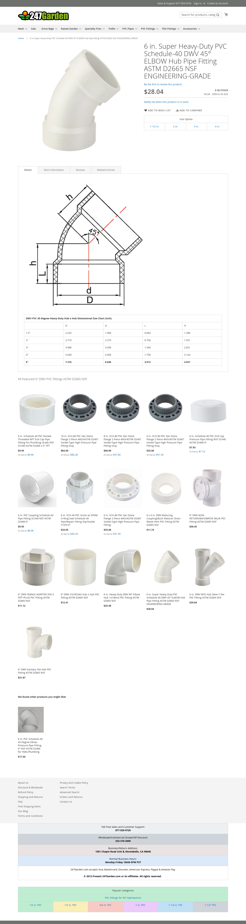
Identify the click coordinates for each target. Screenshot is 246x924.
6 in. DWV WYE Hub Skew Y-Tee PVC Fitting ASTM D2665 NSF (206, 596)
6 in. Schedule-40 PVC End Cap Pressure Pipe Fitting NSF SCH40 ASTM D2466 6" (207, 439)
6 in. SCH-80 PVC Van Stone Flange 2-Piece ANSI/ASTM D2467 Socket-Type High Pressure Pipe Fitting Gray (165, 440)
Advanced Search (69, 792)
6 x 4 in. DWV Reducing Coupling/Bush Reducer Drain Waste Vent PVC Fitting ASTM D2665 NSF (163, 520)
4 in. (217, 126)
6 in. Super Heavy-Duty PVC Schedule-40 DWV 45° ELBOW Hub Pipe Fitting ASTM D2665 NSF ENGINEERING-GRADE (166, 599)
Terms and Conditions (30, 815)
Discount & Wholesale (30, 787)
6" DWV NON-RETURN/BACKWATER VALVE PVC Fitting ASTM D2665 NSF (207, 518)
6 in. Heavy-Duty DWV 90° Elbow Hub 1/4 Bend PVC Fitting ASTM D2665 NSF (122, 597)
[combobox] (201, 14)
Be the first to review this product (163, 84)
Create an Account (217, 3)
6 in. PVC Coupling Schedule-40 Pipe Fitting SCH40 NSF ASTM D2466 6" (35, 518)
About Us (23, 782)
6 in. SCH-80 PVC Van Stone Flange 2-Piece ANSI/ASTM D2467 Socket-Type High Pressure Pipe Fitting (122, 520)
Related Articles (106, 169)
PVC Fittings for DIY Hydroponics (123, 897)
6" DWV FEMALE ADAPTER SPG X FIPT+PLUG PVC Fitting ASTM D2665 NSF (36, 597)
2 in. (175, 126)
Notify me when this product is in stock (166, 101)
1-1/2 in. (154, 126)
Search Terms (67, 787)
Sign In (198, 3)
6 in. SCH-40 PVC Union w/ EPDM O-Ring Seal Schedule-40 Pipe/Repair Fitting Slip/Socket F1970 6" (79, 520)
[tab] (28, 170)
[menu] (123, 29)
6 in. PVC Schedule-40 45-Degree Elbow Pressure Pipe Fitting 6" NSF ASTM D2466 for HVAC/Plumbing (30, 745)
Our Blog (23, 811)
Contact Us (66, 801)
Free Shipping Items (29, 806)
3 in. (196, 126)
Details (28, 169)
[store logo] (43, 15)
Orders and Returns (71, 797)
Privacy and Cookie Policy (74, 782)
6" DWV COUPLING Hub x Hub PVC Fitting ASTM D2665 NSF (80, 596)
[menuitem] (21, 29)
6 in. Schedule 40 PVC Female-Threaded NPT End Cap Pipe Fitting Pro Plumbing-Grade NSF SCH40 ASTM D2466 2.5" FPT (36, 440)
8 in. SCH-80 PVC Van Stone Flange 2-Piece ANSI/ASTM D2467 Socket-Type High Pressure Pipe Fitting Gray (122, 440)
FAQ (20, 801)
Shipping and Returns (30, 797)
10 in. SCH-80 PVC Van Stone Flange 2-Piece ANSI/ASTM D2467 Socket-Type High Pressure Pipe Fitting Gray (79, 440)
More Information (54, 169)
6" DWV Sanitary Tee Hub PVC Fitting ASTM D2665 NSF (34, 671)
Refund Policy (25, 792)
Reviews (80, 169)
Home (21, 38)
